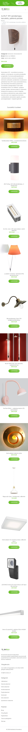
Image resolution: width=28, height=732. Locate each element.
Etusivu (3, 20)
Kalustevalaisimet (5, 684)
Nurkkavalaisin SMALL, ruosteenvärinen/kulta (14, 140)
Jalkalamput (4, 681)
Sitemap (3, 721)
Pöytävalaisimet (5, 692)
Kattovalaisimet (5, 686)
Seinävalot (10, 54)
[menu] (25, 9)
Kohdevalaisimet (5, 689)
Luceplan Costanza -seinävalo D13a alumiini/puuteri (14, 274)
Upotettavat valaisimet (7, 700)
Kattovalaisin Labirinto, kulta (14, 453)
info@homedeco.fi (6, 672)
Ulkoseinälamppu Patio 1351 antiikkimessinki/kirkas (14, 319)
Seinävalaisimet (18, 54)
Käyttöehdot (4, 715)
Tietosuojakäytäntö (6, 718)
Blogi (2, 710)
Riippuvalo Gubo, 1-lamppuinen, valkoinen (14, 496)
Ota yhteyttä (4, 713)
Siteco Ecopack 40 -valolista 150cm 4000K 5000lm (14, 630)
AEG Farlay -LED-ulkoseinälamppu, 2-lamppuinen (14, 184)
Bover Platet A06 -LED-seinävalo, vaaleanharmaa (14, 364)
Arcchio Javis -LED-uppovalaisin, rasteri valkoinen (14, 229)
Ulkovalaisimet (5, 697)
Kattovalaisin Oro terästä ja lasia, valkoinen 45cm (14, 540)
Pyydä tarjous (20, 3)
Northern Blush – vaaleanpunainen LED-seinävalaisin (14, 409)
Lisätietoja (7, 66)
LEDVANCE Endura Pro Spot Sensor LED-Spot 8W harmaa (14, 585)
